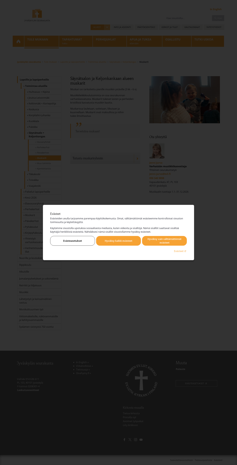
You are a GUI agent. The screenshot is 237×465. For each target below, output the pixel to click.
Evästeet (180, 251)
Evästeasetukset (72, 240)
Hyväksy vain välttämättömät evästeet (164, 240)
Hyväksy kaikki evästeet (118, 240)
